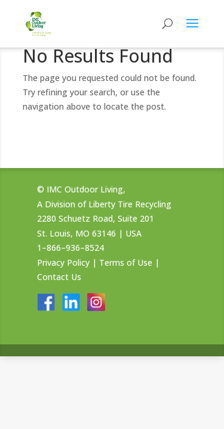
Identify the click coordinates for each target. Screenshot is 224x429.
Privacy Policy (63, 262)
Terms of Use (125, 262)
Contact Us (59, 276)
